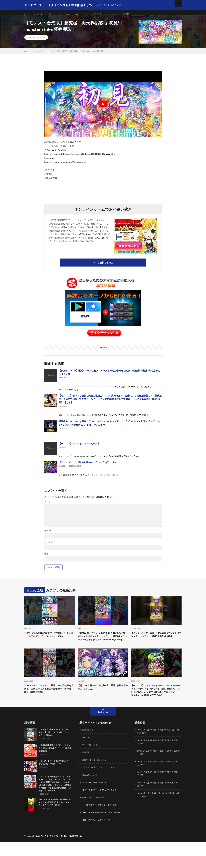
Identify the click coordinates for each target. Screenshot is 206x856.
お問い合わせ (88, 744)
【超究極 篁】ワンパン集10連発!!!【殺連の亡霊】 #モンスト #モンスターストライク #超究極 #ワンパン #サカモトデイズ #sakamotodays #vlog (102, 642)
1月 (144, 744)
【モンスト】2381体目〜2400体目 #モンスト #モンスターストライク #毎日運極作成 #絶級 (156, 640)
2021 (139, 796)
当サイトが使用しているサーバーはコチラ (101, 781)
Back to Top (103, 727)
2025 (139, 755)
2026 (139, 744)
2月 (148, 744)
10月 (178, 755)
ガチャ (63, 14)
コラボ (52, 14)
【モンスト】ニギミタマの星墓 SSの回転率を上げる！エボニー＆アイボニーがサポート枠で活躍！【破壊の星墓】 (49, 698)
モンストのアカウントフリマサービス (102, 819)
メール (48, 545)
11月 (139, 758)
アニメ (90, 14)
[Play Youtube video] (103, 107)
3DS (81, 14)
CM (114, 14)
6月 (163, 755)
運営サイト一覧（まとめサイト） (97, 774)
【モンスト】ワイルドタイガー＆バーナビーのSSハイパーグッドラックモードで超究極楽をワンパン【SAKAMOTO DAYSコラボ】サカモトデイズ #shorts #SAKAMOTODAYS (156, 702)
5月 (159, 744)
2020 (139, 807)
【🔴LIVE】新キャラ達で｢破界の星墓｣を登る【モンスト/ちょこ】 (102, 696)
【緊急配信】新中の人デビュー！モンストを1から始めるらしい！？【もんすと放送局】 (55, 763)
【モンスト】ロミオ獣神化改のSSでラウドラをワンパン (87, 465)
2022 (139, 786)
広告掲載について (90, 767)
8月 (170, 755)
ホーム (27, 14)
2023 (139, 776)
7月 (166, 755)
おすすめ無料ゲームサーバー (95, 796)
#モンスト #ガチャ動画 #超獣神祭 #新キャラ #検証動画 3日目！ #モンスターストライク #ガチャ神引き (55, 817)
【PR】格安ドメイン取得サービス (97, 833)
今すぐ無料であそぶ (103, 265)
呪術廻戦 (135, 14)
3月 (151, 744)
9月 (174, 755)
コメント (48, 505)
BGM (72, 14)
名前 (47, 534)
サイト (47, 557)
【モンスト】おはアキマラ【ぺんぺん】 (79, 446)
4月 (155, 744)
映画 (100, 14)
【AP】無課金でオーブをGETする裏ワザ (100, 804)
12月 (144, 758)
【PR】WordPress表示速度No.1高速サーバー (102, 826)
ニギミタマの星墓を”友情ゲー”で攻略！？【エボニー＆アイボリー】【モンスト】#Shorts (49, 640)
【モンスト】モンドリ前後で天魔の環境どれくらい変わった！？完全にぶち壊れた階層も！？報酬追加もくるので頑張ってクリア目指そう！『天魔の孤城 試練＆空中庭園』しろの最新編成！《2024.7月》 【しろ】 (110, 402)
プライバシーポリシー (92, 759)
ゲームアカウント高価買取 (94, 811)
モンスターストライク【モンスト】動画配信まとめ (63, 849)
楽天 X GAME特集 (90, 789)
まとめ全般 (40, 14)
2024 (139, 765)
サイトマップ (88, 752)
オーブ (123, 14)
